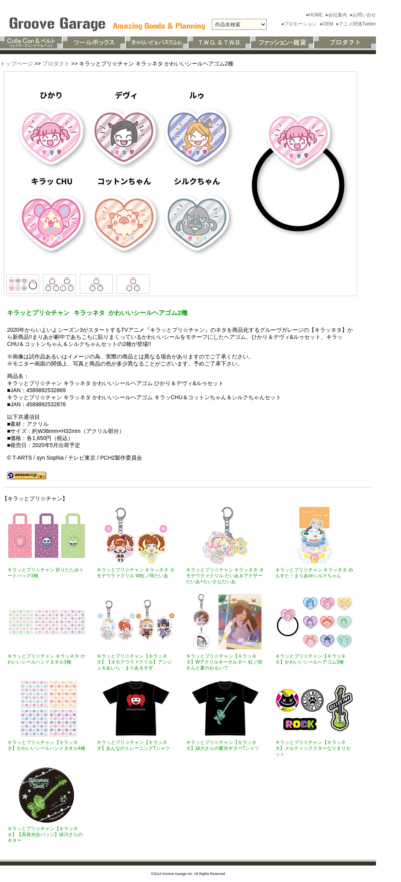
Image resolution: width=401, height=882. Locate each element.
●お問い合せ (363, 15)
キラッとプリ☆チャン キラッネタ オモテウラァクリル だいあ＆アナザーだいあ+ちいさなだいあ (225, 575)
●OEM (327, 24)
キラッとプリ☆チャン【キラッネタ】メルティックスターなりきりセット (312, 748)
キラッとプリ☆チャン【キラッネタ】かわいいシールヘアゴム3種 (310, 659)
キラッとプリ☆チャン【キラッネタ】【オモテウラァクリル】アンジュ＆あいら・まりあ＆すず (134, 662)
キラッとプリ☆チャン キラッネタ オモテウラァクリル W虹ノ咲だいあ (136, 572)
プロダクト (56, 63)
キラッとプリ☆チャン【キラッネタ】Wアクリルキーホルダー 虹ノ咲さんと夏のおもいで (224, 662)
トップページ (16, 63)
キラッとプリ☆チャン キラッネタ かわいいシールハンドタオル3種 (46, 659)
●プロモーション (299, 24)
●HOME (315, 15)
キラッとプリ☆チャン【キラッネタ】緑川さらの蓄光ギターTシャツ (222, 745)
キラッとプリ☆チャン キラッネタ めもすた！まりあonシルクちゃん (314, 572)
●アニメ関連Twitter (356, 24)
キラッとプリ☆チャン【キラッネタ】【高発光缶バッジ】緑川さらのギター (45, 834)
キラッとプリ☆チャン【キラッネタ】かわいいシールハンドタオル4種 (46, 745)
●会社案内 (337, 15)
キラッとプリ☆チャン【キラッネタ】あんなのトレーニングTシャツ (133, 745)
